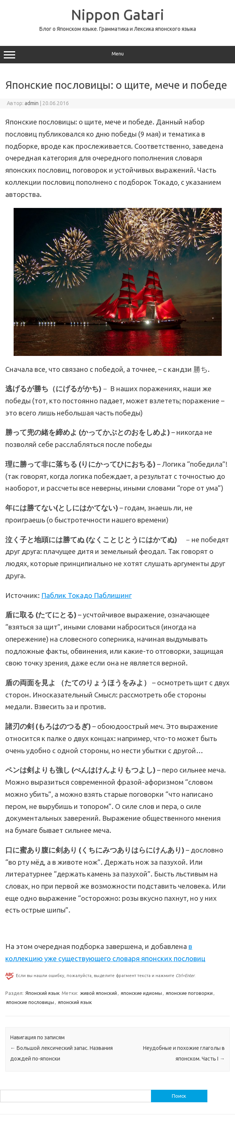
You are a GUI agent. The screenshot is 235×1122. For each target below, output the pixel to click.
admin (32, 103)
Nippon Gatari (117, 14)
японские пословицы (30, 1002)
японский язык (75, 1002)
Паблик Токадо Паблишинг (86, 596)
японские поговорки (189, 993)
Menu (117, 54)
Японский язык (42, 993)
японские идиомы (141, 993)
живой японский (98, 993)
